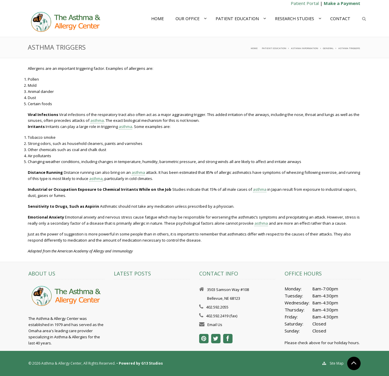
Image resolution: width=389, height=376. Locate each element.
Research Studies (294, 18)
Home (157, 18)
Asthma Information (304, 48)
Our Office (187, 18)
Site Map (337, 363)
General (328, 48)
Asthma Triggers (349, 48)
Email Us (214, 324)
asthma (97, 120)
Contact (340, 18)
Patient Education (237, 18)
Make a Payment (342, 3)
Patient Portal (305, 3)
